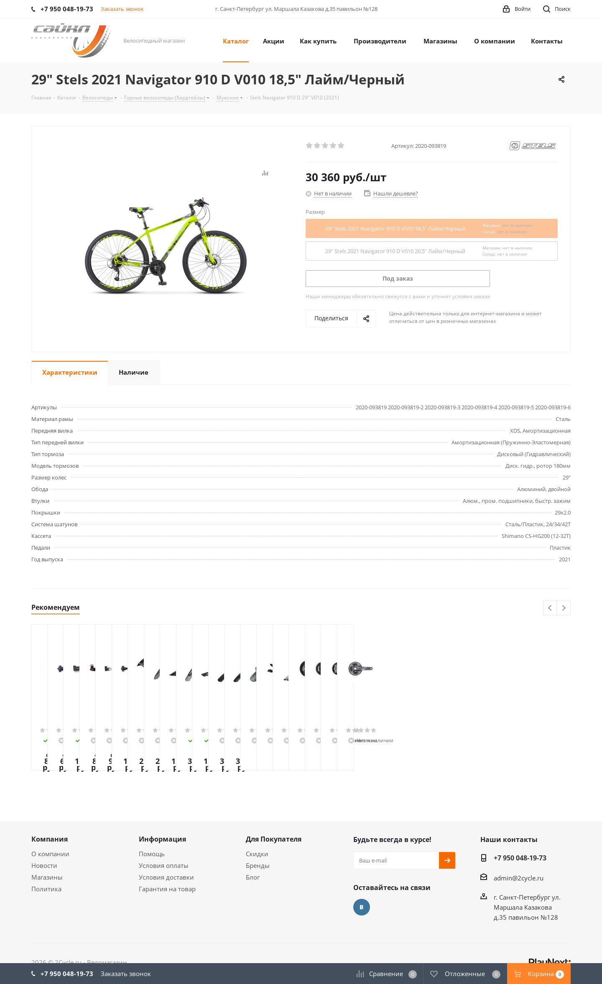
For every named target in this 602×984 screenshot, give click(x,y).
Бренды (258, 865)
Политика (46, 889)
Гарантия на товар (167, 889)
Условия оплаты (164, 865)
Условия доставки (166, 877)
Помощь (152, 854)
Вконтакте (361, 907)
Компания (49, 839)
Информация (162, 839)
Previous (550, 608)
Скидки (257, 854)
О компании (50, 854)
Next (564, 608)
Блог (253, 877)
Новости (44, 865)
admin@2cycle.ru (518, 878)
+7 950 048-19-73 (520, 857)
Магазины (47, 877)
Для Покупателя (273, 839)
